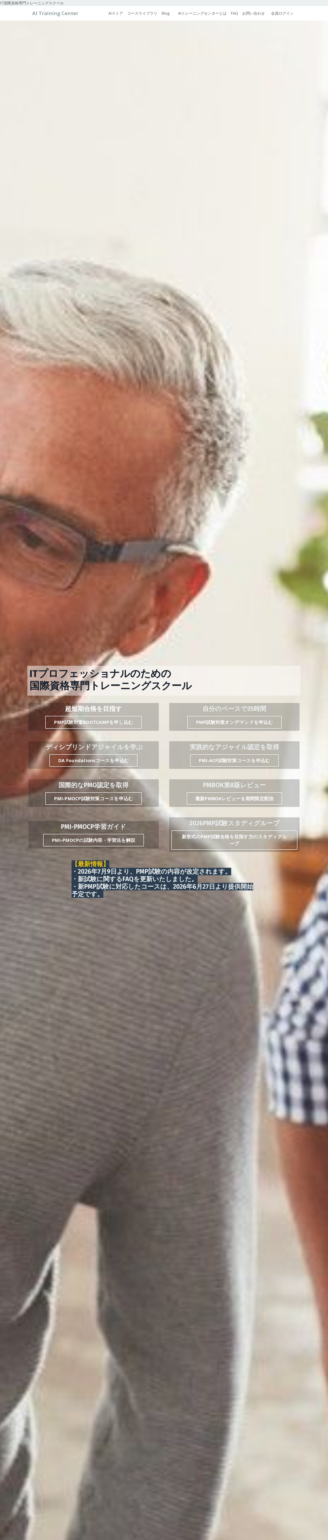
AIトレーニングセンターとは (202, 13)
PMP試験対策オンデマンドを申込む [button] (234, 722)
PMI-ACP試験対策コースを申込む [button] (234, 760)
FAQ (234, 13)
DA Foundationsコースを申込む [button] (93, 760)
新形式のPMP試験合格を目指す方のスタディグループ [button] (234, 839)
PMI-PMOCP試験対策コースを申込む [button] (93, 798)
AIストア (115, 13)
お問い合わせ (253, 13)
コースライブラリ (142, 13)
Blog (165, 13)
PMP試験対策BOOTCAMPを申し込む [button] (93, 722)
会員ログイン (282, 13)
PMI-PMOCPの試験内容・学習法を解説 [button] (93, 840)
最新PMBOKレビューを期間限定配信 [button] (234, 798)
